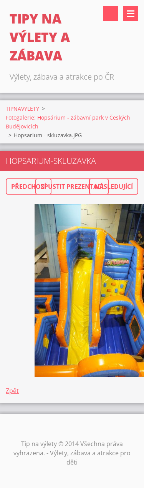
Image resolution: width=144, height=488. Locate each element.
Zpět (12, 390)
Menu (130, 13)
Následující (113, 186)
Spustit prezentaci (72, 186)
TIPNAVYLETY (22, 108)
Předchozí (28, 186)
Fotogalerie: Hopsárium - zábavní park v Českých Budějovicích (68, 122)
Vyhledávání (110, 13)
